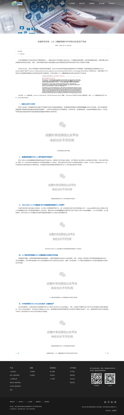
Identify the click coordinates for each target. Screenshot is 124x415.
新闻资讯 (39, 401)
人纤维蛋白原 (13, 379)
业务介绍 (82, 3)
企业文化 (72, 379)
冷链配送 (92, 3)
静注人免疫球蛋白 (15, 375)
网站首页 (13, 401)
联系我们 (47, 401)
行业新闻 (72, 3)
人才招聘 (52, 379)
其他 (11, 389)
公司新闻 (32, 371)
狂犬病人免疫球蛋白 (15, 386)
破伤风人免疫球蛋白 (15, 382)
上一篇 (17, 353)
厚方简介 (22, 401)
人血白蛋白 (13, 371)
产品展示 (62, 3)
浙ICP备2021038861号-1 (110, 407)
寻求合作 (111, 3)
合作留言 (52, 375)
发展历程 (72, 375)
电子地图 (52, 371)
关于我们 (72, 371)
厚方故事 (101, 3)
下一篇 (106, 353)
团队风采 (72, 382)
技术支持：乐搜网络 (111, 410)
